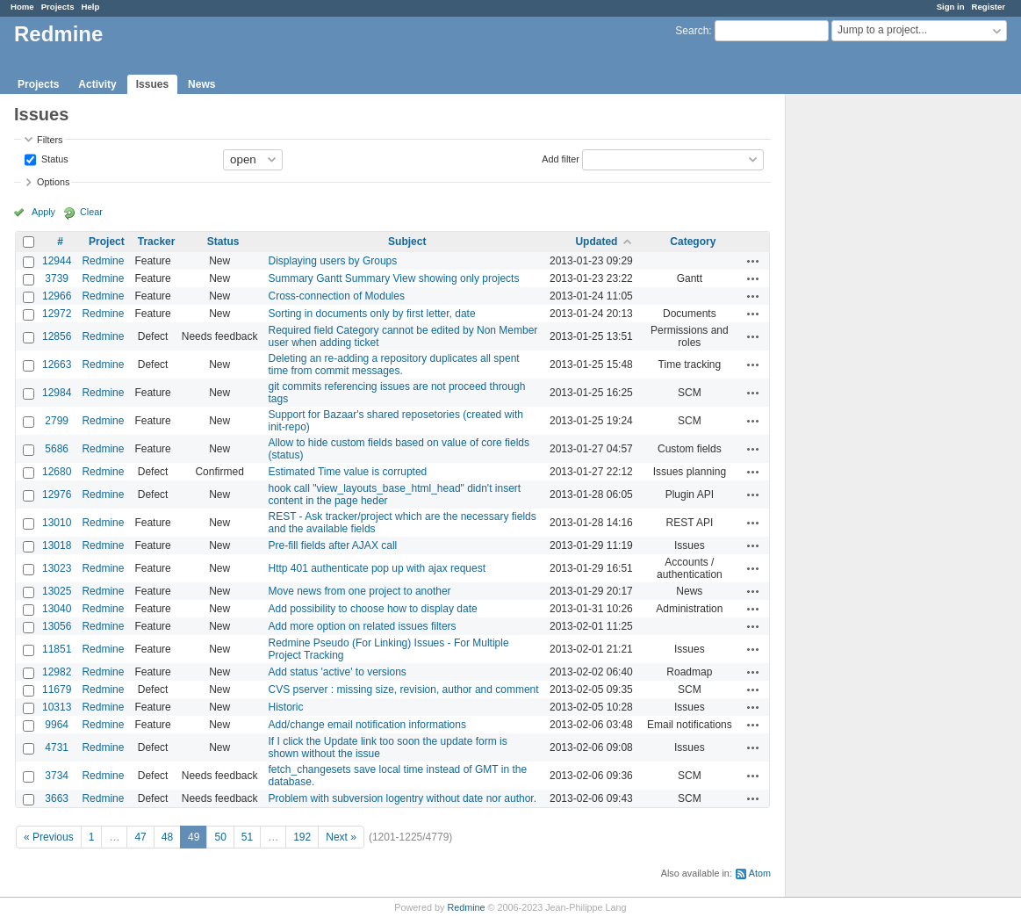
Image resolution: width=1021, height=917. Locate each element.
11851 (56, 649)
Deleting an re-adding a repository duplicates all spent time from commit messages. (394, 364)
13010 (56, 522)
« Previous (49, 837)
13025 (56, 591)
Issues (152, 84)
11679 (56, 689)
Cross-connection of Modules (337, 296)
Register (988, 6)
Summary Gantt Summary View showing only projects (394, 278)
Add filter (560, 158)
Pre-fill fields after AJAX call (333, 545)
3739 (56, 278)
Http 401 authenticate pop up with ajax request (377, 568)
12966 (56, 296)
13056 (56, 626)
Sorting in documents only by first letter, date (372, 313)
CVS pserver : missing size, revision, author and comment (404, 689)
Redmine (103, 261)
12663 (56, 364)
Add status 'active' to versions (337, 672)
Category (692, 241)
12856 (56, 336)
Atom (760, 873)
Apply (43, 211)
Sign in (951, 6)
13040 (56, 609)
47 (140, 837)
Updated (596, 241)
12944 (56, 261)
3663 (56, 798)
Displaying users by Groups (333, 261)
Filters (49, 139)
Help (91, 6)
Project (107, 241)
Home (22, 6)
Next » (341, 837)
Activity (97, 84)
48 (167, 837)
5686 (56, 449)
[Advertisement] (873, 369)
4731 (56, 747)
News (201, 84)
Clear (91, 211)
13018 (56, 545)
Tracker (157, 241)
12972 (56, 313)
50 (220, 837)
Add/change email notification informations (367, 724)
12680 (56, 472)
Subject (407, 241)
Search (691, 31)
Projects (58, 6)
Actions (753, 261)
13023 (56, 568)
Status (53, 158)
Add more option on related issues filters (363, 626)
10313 (56, 707)
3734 (56, 775)
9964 (56, 724)
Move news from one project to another (360, 591)
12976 (56, 494)
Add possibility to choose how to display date (373, 609)
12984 (56, 392)
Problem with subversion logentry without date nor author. (403, 798)
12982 (56, 672)
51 (247, 837)
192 (302, 837)
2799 (56, 421)
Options (53, 182)
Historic (286, 707)
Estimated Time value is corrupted (348, 472)
